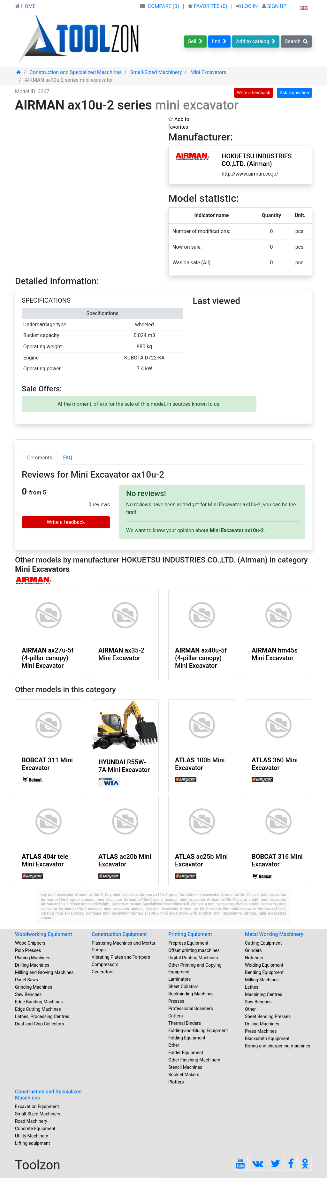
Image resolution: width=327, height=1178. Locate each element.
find (219, 41)
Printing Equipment (190, 934)
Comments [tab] (39, 458)
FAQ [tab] (67, 458)
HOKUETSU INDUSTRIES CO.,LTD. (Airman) (257, 160)
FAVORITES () (208, 6)
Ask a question (294, 92)
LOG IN (247, 6)
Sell (195, 41)
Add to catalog (255, 41)
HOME (25, 6)
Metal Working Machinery (274, 934)
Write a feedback (253, 92)
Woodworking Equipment (43, 934)
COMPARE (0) (163, 6)
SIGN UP (274, 6)
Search (296, 41)
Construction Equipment (119, 934)
